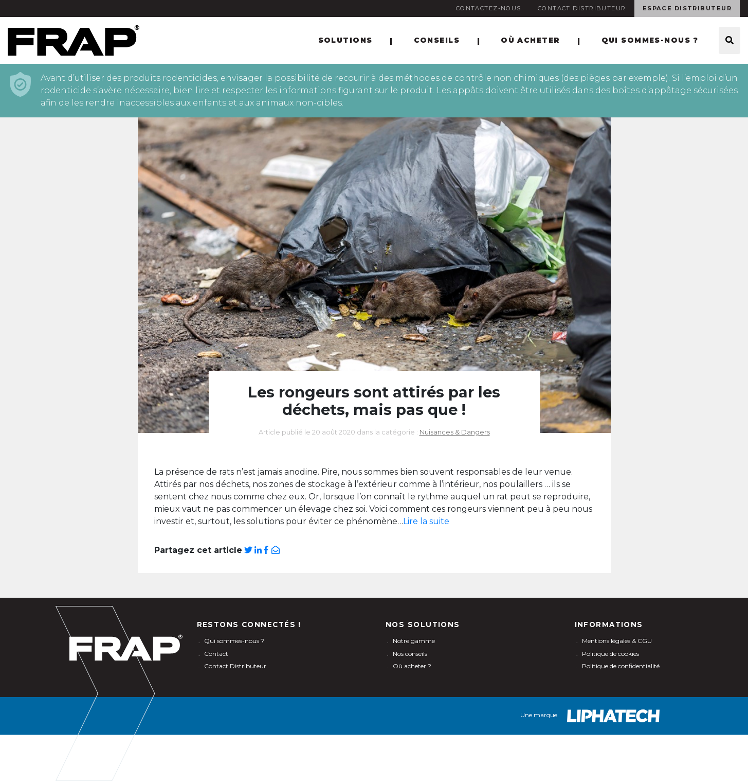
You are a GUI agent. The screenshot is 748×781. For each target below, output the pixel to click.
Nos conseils (410, 653)
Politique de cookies (610, 653)
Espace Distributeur (687, 8)
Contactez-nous (488, 8)
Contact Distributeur (582, 8)
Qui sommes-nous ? (649, 40)
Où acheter (530, 40)
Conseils (437, 40)
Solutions (345, 40)
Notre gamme (414, 641)
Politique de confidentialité (621, 666)
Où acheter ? (412, 666)
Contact (216, 653)
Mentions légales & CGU (617, 641)
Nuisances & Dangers (454, 432)
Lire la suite (426, 521)
